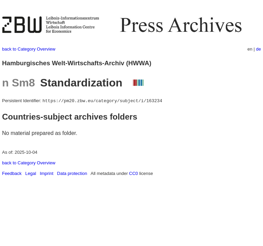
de (258, 49)
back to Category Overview (28, 49)
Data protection (72, 173)
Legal (30, 173)
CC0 (133, 173)
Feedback (12, 173)
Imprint (46, 173)
